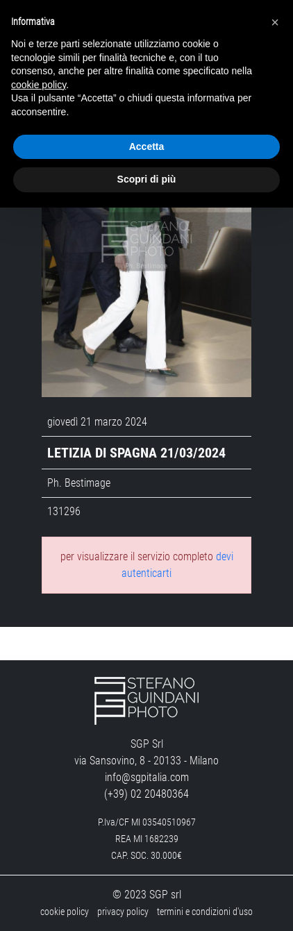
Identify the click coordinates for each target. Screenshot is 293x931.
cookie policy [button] (38, 84)
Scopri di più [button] (146, 179)
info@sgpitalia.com (147, 777)
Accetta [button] (147, 146)
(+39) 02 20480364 (146, 793)
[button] (275, 22)
